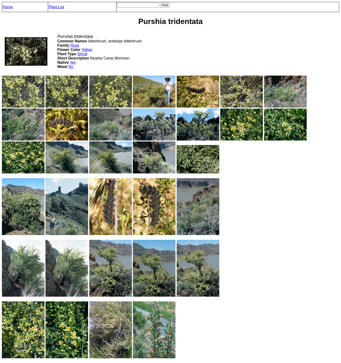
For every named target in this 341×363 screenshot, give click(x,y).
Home (8, 7)
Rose (74, 45)
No (70, 67)
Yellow (86, 50)
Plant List (56, 7)
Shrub (82, 54)
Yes (73, 62)
